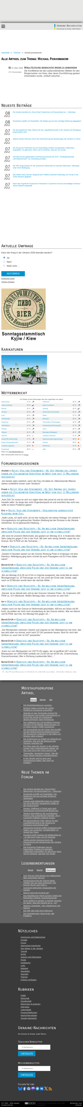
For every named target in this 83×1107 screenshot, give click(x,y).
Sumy (45, 429)
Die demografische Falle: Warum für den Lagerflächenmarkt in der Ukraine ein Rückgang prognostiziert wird (40, 823)
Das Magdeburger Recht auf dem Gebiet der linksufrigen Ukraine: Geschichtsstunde (42, 897)
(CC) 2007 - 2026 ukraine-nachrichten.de (10, 1104)
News (29, 1088)
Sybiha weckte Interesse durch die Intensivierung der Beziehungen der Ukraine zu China (46, 139)
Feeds (23, 960)
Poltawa (4, 429)
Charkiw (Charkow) (49, 435)
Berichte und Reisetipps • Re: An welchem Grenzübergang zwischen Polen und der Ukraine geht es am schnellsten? (38, 530)
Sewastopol (5, 449)
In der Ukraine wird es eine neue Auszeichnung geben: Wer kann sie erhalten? (38, 760)
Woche (43, 700)
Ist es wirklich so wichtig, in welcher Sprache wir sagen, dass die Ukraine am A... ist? (42, 902)
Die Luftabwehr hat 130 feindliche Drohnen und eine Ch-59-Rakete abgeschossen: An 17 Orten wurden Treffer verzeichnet (41, 724)
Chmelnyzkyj (5, 418)
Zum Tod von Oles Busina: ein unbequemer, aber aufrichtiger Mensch (42, 877)
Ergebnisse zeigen (8, 279)
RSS (50, 1088)
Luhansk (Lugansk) (7, 446)
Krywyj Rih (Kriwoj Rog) (9, 439)
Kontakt (24, 940)
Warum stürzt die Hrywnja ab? (36, 893)
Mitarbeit (24, 968)
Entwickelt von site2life (76, 1104)
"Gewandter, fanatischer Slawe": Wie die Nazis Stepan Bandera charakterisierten (40, 754)
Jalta (44, 449)
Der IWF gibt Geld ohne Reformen (38, 911)
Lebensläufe (26, 1010)
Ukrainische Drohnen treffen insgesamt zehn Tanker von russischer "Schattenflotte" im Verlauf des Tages (42, 830)
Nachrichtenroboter (29, 1015)
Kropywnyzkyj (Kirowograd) (52, 425)
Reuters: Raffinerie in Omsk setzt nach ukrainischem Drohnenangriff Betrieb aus (41, 809)
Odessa (4, 432)
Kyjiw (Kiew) (5, 402)
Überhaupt (50, 870)
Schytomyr (4, 422)
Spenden (25, 974)
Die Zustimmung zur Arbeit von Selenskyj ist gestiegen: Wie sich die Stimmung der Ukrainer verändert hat (42, 741)
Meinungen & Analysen (30, 1004)
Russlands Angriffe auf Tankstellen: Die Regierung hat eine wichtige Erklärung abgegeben (47, 121)
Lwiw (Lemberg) (6, 405)
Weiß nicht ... (13, 266)
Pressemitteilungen (29, 1013)
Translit (24, 951)
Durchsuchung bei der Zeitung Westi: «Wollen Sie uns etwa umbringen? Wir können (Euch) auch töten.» (39, 883)
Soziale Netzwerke (29, 1018)
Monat (33, 700)
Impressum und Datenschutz (33, 937)
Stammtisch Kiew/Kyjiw (31, 946)
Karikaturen (26, 963)
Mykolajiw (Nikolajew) (50, 432)
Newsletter (25, 971)
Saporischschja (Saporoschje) (53, 439)
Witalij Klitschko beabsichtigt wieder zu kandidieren (50, 67)
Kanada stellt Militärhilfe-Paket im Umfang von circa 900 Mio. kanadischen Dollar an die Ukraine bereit (41, 803)
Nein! (9, 262)
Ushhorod (46, 402)
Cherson (4, 435)
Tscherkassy (5, 425)
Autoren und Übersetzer (31, 957)
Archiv (23, 954)
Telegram (37, 1088)
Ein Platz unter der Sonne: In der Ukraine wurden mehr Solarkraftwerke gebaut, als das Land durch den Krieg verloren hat (41, 748)
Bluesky (20, 1088)
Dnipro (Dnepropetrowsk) (9, 442)
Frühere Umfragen (8, 282)
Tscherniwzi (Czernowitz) (51, 412)
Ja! (8, 258)
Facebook (24, 1088)
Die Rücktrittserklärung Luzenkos (37, 705)
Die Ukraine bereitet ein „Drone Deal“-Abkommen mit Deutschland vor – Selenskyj (44, 112)
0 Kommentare (16, 72)
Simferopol (46, 446)
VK (42, 1088)
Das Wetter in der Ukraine (32, 948)
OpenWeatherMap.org (16, 452)
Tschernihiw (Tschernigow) (51, 422)
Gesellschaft (26, 1001)
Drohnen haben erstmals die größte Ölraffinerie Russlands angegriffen (38, 709)
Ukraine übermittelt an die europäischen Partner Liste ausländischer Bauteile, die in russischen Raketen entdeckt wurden (41, 815)
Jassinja (45, 408)
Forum (26, 455)
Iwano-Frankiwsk (48, 405)
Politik (23, 995)
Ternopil (4, 412)
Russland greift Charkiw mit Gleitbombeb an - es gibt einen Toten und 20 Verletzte (42, 836)
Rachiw (3, 408)
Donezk (45, 442)
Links (23, 966)
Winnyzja (46, 418)
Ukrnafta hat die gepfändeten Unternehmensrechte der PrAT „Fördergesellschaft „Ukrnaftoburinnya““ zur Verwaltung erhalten (43, 158)
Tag (50, 700)
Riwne (45, 415)
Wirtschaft (25, 998)
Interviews (25, 1007)
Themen (17, 53)
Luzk (3, 415)
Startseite (5, 53)
